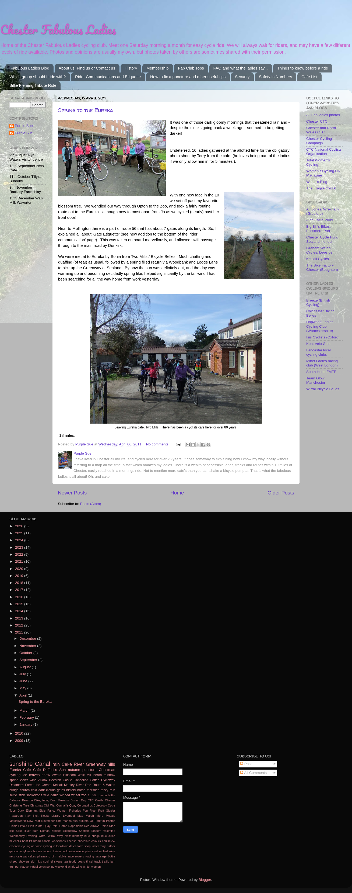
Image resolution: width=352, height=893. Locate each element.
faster (95, 846)
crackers (14, 846)
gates (61, 790)
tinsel (89, 861)
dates (72, 846)
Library (55, 815)
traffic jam (108, 861)
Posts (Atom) (90, 504)
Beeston (27, 800)
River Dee (83, 785)
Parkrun (100, 820)
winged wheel (70, 795)
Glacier (110, 810)
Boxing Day (78, 800)
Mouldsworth (17, 820)
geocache (15, 851)
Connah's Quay (66, 805)
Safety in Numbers (275, 76)
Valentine (109, 830)
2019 (19, 576)
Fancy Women (57, 810)
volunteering (47, 866)
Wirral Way (55, 835)
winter (87, 866)
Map (80, 815)
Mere (100, 815)
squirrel (48, 861)
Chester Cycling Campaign (319, 141)
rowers (79, 856)
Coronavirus (85, 805)
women (96, 866)
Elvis (42, 810)
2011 (19, 632)
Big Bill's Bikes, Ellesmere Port (318, 228)
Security (242, 76)
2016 (19, 597)
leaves (34, 775)
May (23, 688)
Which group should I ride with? (37, 76)
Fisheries (75, 810)
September (28, 660)
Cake (67, 764)
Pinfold (22, 826)
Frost (93, 810)
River (79, 764)
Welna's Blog (316, 182)
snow (46, 775)
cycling (14, 775)
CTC (91, 800)
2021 (19, 561)
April (23, 695)
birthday (77, 835)
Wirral (42, 835)
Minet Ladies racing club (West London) (322, 363)
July (23, 674)
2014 (19, 611)
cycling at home (32, 846)
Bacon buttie (106, 795)
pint (54, 856)
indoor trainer (52, 851)
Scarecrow (70, 830)
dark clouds (47, 790)
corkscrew (108, 841)
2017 (19, 590)
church (25, 790)
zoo (84, 795)
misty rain (108, 790)
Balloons (14, 800)
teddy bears (77, 861)
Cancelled (81, 780)
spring (13, 780)
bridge (14, 790)
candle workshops (54, 841)
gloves (27, 851)
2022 (19, 554)
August (25, 667)
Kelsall (58, 785)
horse (81, 790)
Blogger (205, 880)
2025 (19, 533)
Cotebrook (100, 805)
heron (97, 775)
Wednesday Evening (23, 835)
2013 (19, 618)
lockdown (69, 851)
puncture (89, 770)
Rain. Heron (59, 826)
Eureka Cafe (20, 770)
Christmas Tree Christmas (26, 805)
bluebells (15, 841)
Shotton (84, 830)
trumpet (14, 866)
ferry (103, 846)
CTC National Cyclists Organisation (324, 151)
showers (24, 861)
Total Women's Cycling (318, 162)
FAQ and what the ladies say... (240, 68)
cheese (71, 841)
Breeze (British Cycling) (318, 302)
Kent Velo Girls (318, 344)
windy (71, 866)
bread (37, 841)
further (111, 846)
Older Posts (280, 493)
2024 (19, 540)
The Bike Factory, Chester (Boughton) (322, 267)
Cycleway (108, 780)
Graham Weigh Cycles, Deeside (319, 250)
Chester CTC (317, 121)
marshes (93, 790)
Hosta (45, 815)
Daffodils (50, 770)
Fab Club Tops (191, 68)
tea (66, 861)
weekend (61, 866)
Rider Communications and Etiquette (108, 76)
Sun (62, 770)
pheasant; (43, 856)
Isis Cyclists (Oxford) (323, 337)
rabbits (62, 856)
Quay (47, 826)
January (26, 724)
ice (25, 775)
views (24, 780)
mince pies (83, 851)
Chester (110, 800)
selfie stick (17, 795)
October (26, 653)
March (24, 710)
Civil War (49, 805)
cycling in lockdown (55, 846)
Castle (99, 800)
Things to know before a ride (302, 68)
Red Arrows (92, 826)
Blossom (69, 775)
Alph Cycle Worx (319, 220)
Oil (91, 820)
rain (56, 764)
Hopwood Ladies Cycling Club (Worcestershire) (319, 326)
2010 (19, 733)
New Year (33, 820)
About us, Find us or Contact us (87, 68)
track (97, 861)
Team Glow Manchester (315, 380)
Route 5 (99, 785)
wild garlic (51, 795)
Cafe (37, 770)
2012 (19, 625)
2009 (19, 741)
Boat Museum (59, 800)
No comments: (158, 444)
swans (58, 861)
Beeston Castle (60, 780)
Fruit (101, 810)
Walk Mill (84, 775)
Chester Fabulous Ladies (58, 29)
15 (89, 795)
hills (111, 764)
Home (177, 493)
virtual (34, 866)
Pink (31, 826)
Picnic (13, 826)
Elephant (32, 810)
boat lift (27, 841)
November (28, 646)
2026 (19, 526)
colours (96, 841)
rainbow (109, 775)
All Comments (253, 773)
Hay (27, 815)
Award (56, 775)
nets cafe (15, 856)
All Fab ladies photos (323, 115)
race (71, 856)
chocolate (84, 841)
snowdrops (34, 795)
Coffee (95, 780)
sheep (13, 861)
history (71, 790)
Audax (42, 780)
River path (31, 830)
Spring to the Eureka (85, 110)
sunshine (21, 763)
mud (95, 851)
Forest (29, 785)
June (23, 681)
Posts (247, 764)
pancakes (29, 856)
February (27, 717)
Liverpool (69, 815)
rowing (90, 856)
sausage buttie (105, 856)
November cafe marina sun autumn (65, 820)
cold (34, 790)
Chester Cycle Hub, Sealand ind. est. (322, 239)
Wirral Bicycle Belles (322, 389)
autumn (74, 770)
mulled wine (107, 851)
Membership (157, 68)
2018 (19, 583)
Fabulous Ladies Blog (29, 68)
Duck (20, 810)
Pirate (39, 826)
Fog (85, 810)
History (131, 68)
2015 (19, 604)
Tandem (96, 830)
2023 (19, 547)
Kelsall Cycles (317, 259)
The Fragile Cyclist (321, 188)
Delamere (16, 785)
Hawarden (16, 815)
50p (94, 795)
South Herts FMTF (321, 372)
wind (33, 780)
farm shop (84, 846)
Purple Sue (24, 126)
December (28, 638)
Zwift (68, 835)
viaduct (24, 866)
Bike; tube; (41, 800)
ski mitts (36, 861)
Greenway (96, 764)
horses (37, 851)
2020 (19, 569)
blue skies (108, 835)
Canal (42, 763)
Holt (35, 815)
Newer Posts (72, 493)
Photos (110, 820)
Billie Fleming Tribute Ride (32, 85)
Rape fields (75, 826)
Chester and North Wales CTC (321, 130)
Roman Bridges (50, 830)
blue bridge (92, 835)
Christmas (107, 770)
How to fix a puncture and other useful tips (188, 76)
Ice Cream (43, 785)
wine (79, 866)
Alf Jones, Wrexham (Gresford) (322, 211)
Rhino (104, 826)
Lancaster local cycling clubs (318, 352)
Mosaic (110, 815)
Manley (69, 785)
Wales (110, 785)
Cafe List (309, 76)
